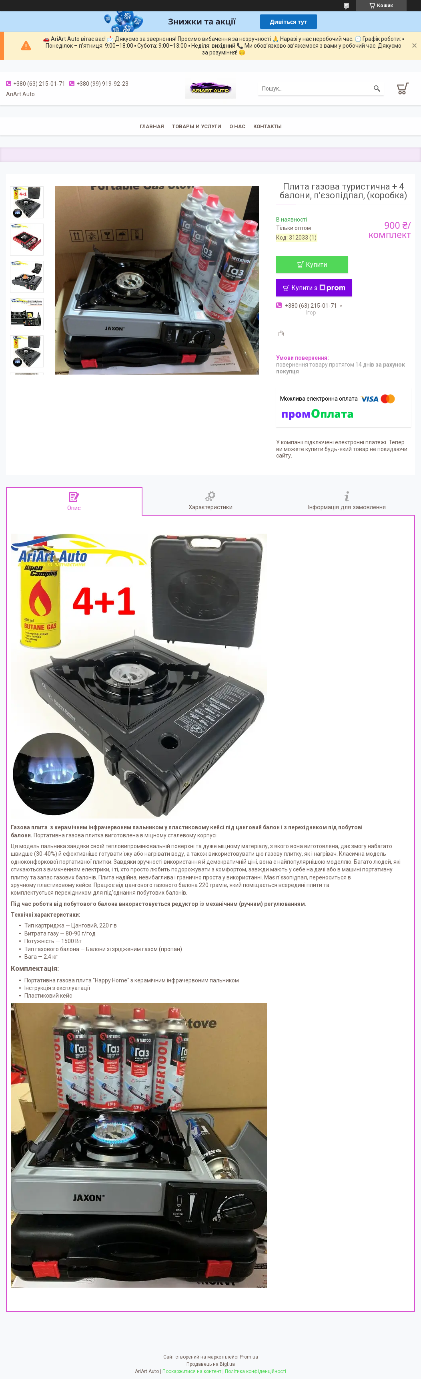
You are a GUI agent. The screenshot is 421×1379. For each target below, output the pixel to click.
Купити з (318, 288)
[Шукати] (377, 88)
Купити (316, 264)
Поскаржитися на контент (191, 1371)
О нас (237, 126)
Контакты (267, 126)
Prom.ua (249, 1357)
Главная (152, 126)
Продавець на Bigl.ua (210, 1364)
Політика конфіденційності (255, 1371)
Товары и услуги (196, 126)
